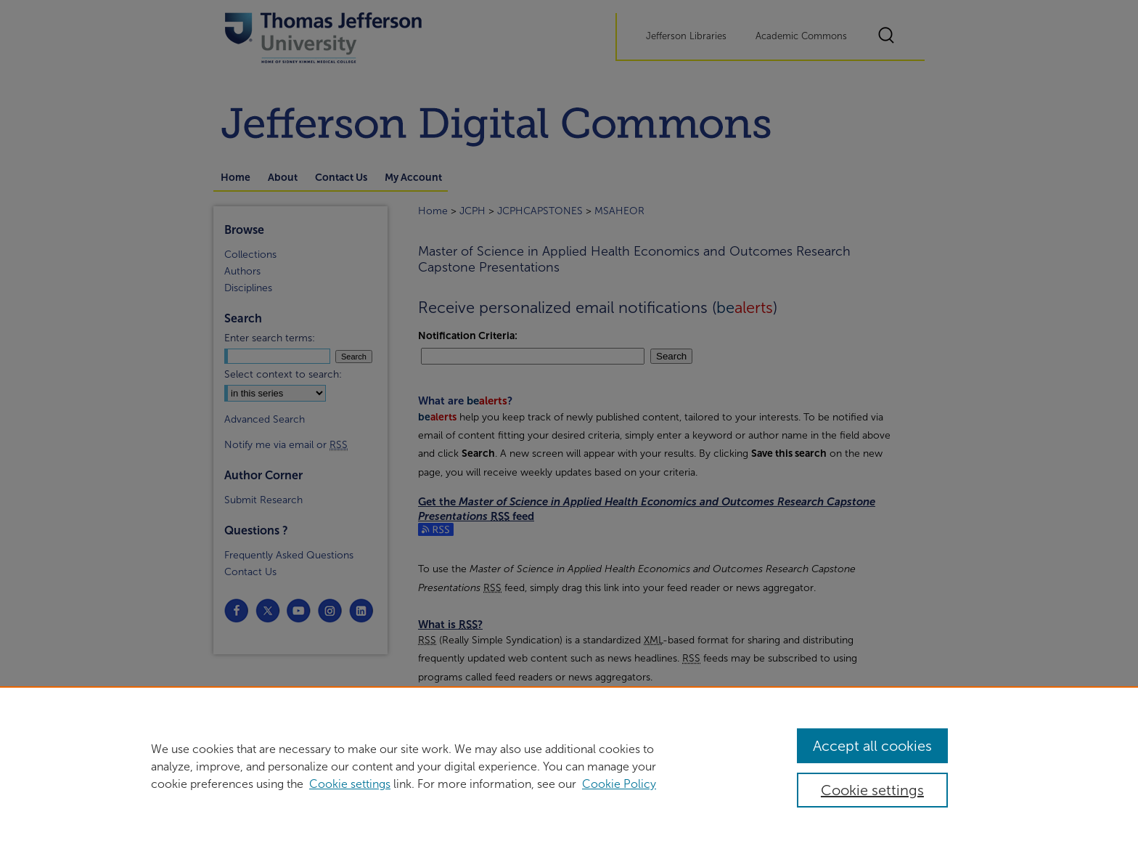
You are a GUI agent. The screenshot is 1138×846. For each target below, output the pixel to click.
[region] (569, 766)
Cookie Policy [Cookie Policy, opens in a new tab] (619, 784)
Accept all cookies (872, 746)
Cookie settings (349, 784)
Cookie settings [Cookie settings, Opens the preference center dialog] (872, 790)
